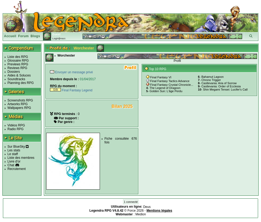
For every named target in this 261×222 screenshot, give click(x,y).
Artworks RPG (17, 104)
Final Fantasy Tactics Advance (170, 81)
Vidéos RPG (16, 125)
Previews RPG (17, 64)
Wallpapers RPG (19, 108)
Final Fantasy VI (160, 77)
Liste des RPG (17, 57)
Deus (147, 207)
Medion (141, 214)
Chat (10, 165)
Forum (23, 36)
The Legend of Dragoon (165, 87)
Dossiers (13, 72)
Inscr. (63, 38)
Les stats (13, 150)
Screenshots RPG (20, 100)
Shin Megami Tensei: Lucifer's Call (225, 89)
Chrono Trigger (211, 80)
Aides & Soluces (19, 75)
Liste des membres (20, 158)
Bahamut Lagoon (212, 76)
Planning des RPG (20, 83)
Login (55, 38)
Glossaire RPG (18, 60)
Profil (177, 61)
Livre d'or (13, 161)
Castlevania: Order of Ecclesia (221, 86)
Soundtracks (16, 79)
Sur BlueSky (18, 146)
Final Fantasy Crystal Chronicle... (171, 84)
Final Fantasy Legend (71, 90)
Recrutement (16, 169)
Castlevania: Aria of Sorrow (219, 83)
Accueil (10, 36)
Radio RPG (15, 129)
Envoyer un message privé (73, 72)
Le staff (12, 154)
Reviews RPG (17, 68)
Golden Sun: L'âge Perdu (166, 91)
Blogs (35, 36)
